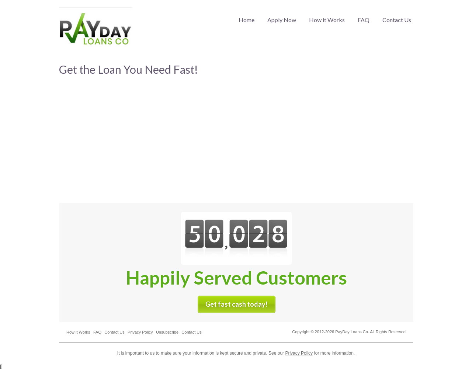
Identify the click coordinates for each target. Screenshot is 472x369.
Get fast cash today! (236, 304)
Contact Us (396, 19)
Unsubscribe (167, 332)
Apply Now (281, 19)
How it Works (327, 19)
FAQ (363, 19)
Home (246, 19)
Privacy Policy (140, 332)
